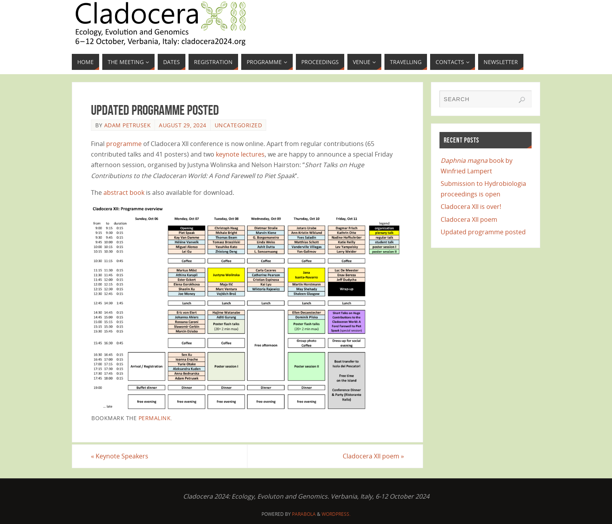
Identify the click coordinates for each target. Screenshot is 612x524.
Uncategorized (238, 125)
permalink (155, 418)
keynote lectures (240, 154)
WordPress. (336, 514)
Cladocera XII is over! (471, 206)
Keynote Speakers (119, 456)
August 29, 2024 (182, 125)
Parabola (304, 514)
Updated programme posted (483, 232)
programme (124, 143)
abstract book (123, 192)
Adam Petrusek (127, 125)
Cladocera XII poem (373, 456)
